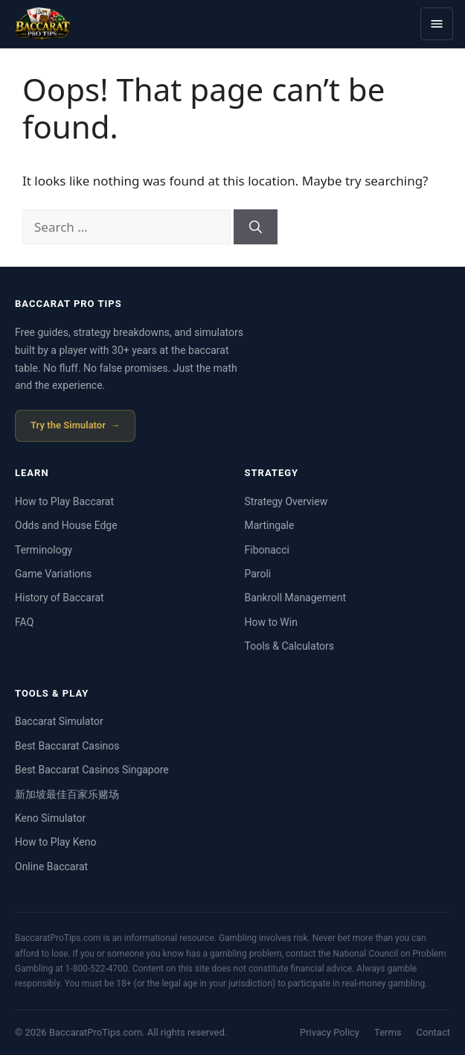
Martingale (270, 525)
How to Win (271, 622)
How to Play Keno (55, 842)
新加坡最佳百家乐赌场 (67, 794)
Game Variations (53, 574)
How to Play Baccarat (64, 501)
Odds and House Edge (66, 525)
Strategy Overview (286, 501)
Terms (388, 1032)
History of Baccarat (59, 597)
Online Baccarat (51, 866)
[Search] (256, 227)
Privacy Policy (329, 1032)
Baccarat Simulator (59, 721)
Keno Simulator (50, 818)
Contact (433, 1032)
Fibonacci (267, 550)
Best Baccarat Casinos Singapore (92, 770)
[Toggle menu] (436, 23)
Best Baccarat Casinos (67, 746)
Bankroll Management (296, 597)
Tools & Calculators (290, 646)
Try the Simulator (68, 425)
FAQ (24, 622)
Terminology (43, 550)
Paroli (258, 574)
